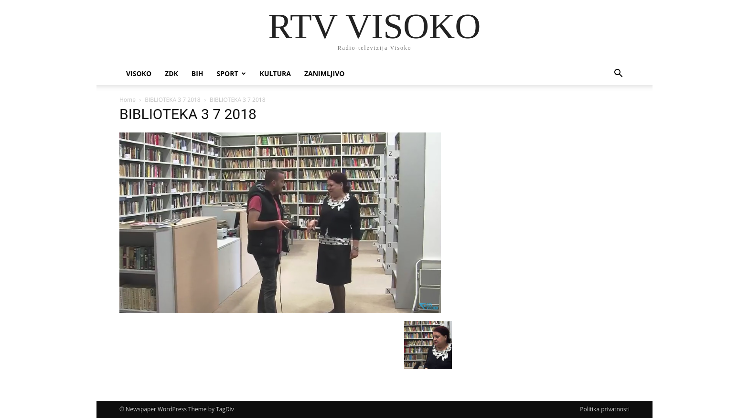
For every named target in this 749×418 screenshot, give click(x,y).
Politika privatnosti (605, 409)
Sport (231, 73)
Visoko (138, 73)
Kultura (275, 73)
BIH (197, 73)
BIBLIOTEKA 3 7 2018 (173, 100)
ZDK (171, 73)
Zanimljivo (324, 73)
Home (127, 100)
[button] (618, 74)
